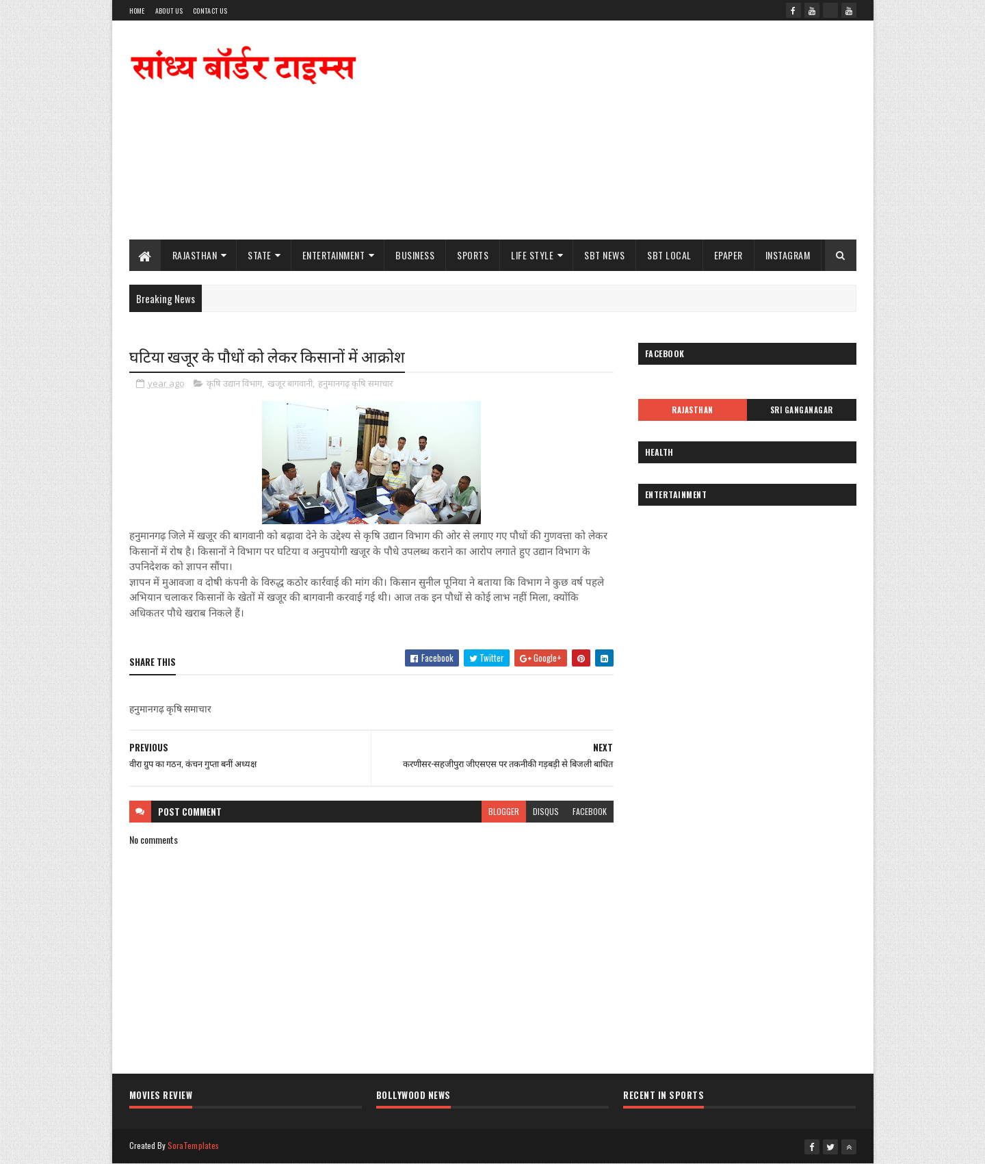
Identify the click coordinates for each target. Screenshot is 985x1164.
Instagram (788, 255)
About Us (169, 10)
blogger (503, 811)
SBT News (604, 255)
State (260, 255)
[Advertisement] (607, 130)
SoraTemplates (194, 1145)
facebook (590, 811)
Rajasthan (195, 255)
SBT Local (669, 255)
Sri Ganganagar (801, 409)
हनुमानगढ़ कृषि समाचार (355, 383)
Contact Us (210, 10)
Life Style (532, 255)
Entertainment (333, 255)
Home (137, 10)
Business (414, 255)
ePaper (728, 255)
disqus (546, 811)
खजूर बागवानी (290, 383)
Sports (472, 255)
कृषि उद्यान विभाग (234, 383)
